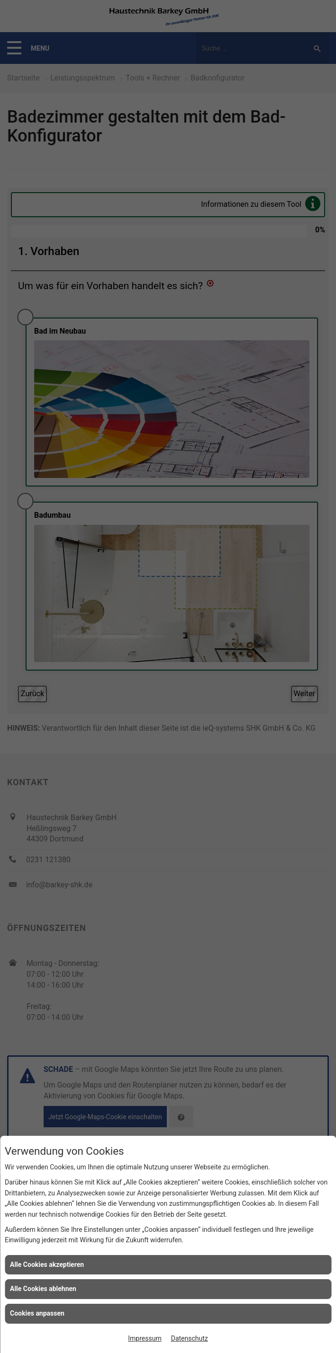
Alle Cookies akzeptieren (47, 1264)
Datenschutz (189, 1338)
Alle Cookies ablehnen (43, 1288)
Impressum (144, 1338)
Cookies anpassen (37, 1313)
